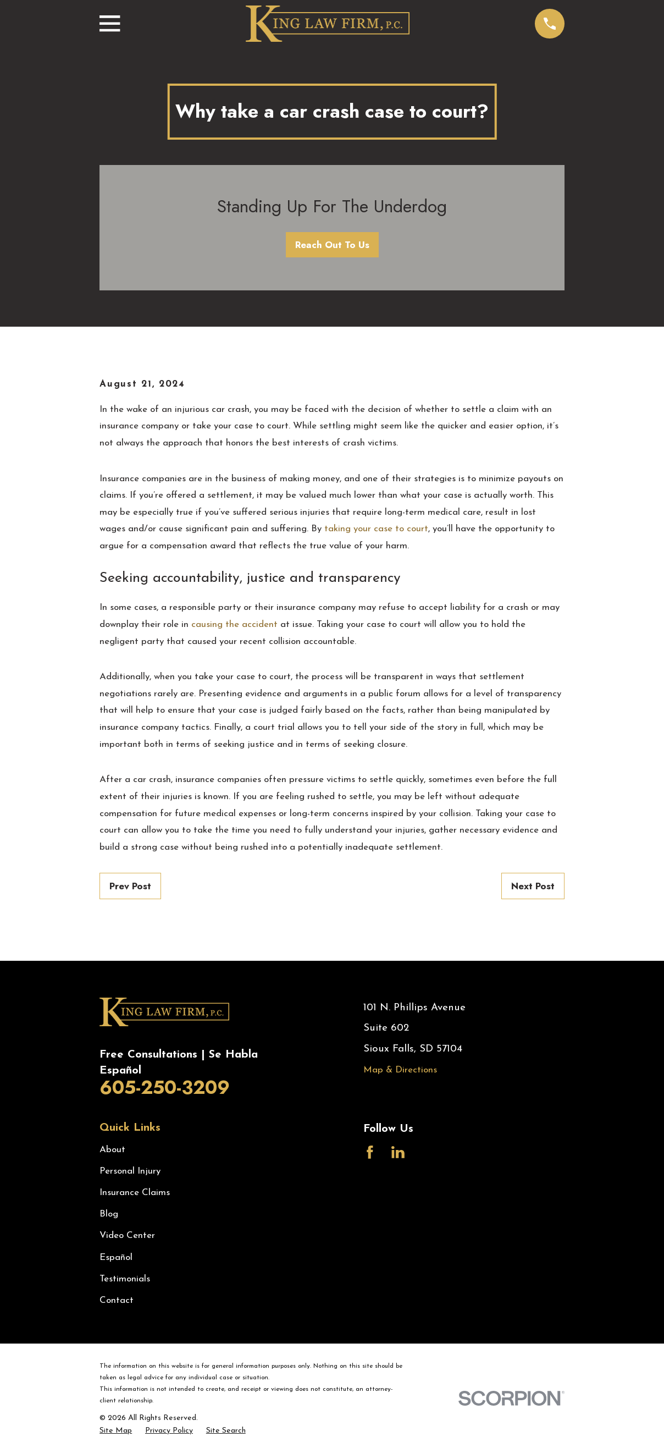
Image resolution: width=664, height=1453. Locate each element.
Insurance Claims (134, 1192)
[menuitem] (115, 1431)
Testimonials (124, 1279)
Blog (108, 1214)
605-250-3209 (164, 1087)
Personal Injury (130, 1171)
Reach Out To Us (332, 244)
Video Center (127, 1235)
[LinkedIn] (398, 1152)
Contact (116, 1300)
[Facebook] (370, 1152)
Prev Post (130, 886)
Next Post (533, 886)
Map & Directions (400, 1070)
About (112, 1149)
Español (115, 1257)
